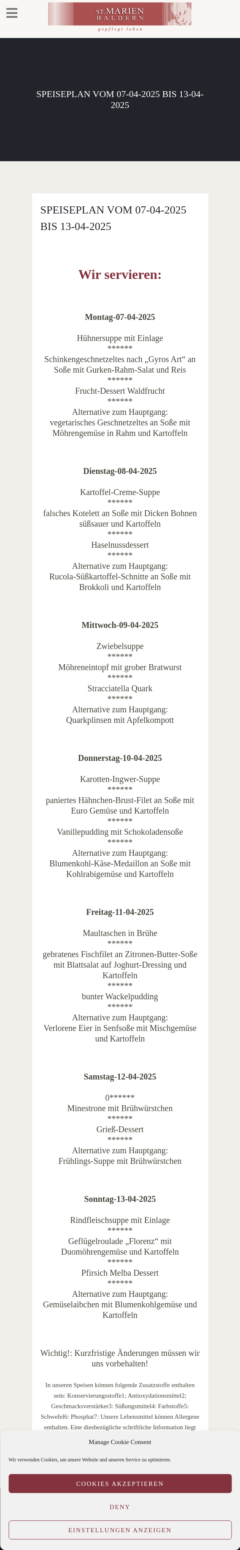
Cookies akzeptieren (120, 1483)
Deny (120, 1507)
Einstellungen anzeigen (120, 1530)
